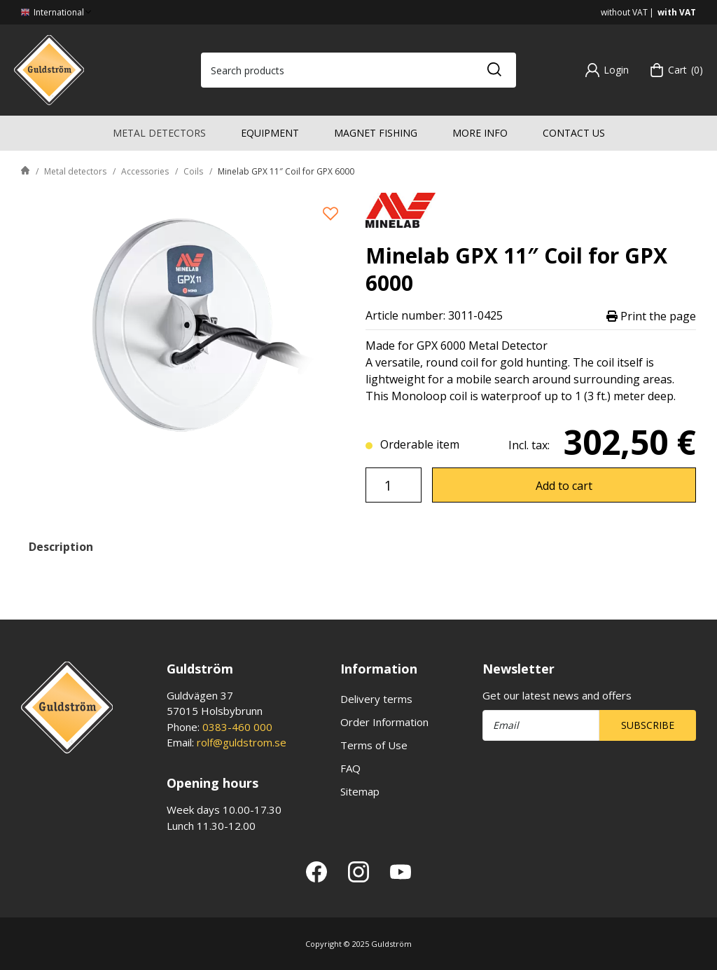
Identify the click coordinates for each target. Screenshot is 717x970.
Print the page (651, 315)
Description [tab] (61, 546)
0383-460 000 (237, 727)
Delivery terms (376, 699)
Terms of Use (374, 745)
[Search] (493, 70)
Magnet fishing (375, 132)
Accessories (145, 171)
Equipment (270, 132)
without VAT (624, 12)
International (57, 12)
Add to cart (564, 485)
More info (480, 132)
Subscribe (647, 725)
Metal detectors (159, 132)
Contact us (574, 132)
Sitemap (360, 791)
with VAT (676, 12)
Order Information (384, 722)
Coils (193, 171)
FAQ (350, 768)
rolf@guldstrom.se (241, 742)
